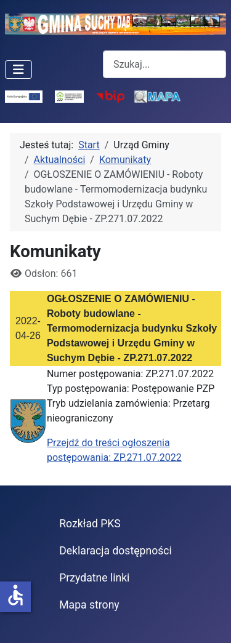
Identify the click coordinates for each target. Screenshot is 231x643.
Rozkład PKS (90, 523)
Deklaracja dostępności (115, 551)
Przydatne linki (94, 578)
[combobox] (164, 64)
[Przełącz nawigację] (18, 69)
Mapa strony (89, 605)
